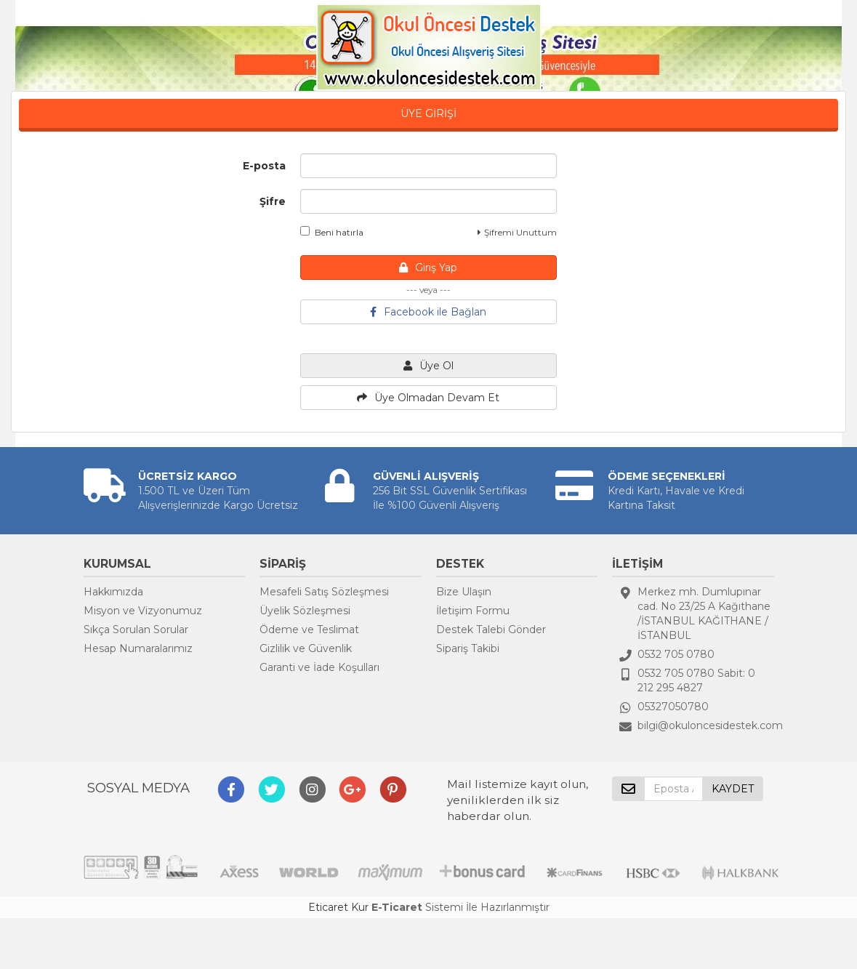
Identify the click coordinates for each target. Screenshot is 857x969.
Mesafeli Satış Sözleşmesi (324, 591)
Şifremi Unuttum (517, 232)
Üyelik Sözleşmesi (304, 610)
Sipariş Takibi (467, 648)
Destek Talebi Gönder (491, 629)
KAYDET (733, 788)
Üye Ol (428, 365)
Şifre (272, 201)
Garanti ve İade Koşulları (319, 667)
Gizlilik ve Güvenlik (305, 648)
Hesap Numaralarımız (138, 648)
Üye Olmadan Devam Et (428, 397)
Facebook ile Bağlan (428, 311)
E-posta (264, 165)
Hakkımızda (113, 591)
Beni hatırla (331, 232)
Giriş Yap (428, 267)
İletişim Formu (473, 610)
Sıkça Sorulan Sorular (136, 629)
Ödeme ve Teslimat (309, 629)
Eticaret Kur (338, 907)
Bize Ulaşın (463, 591)
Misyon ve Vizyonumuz (143, 610)
